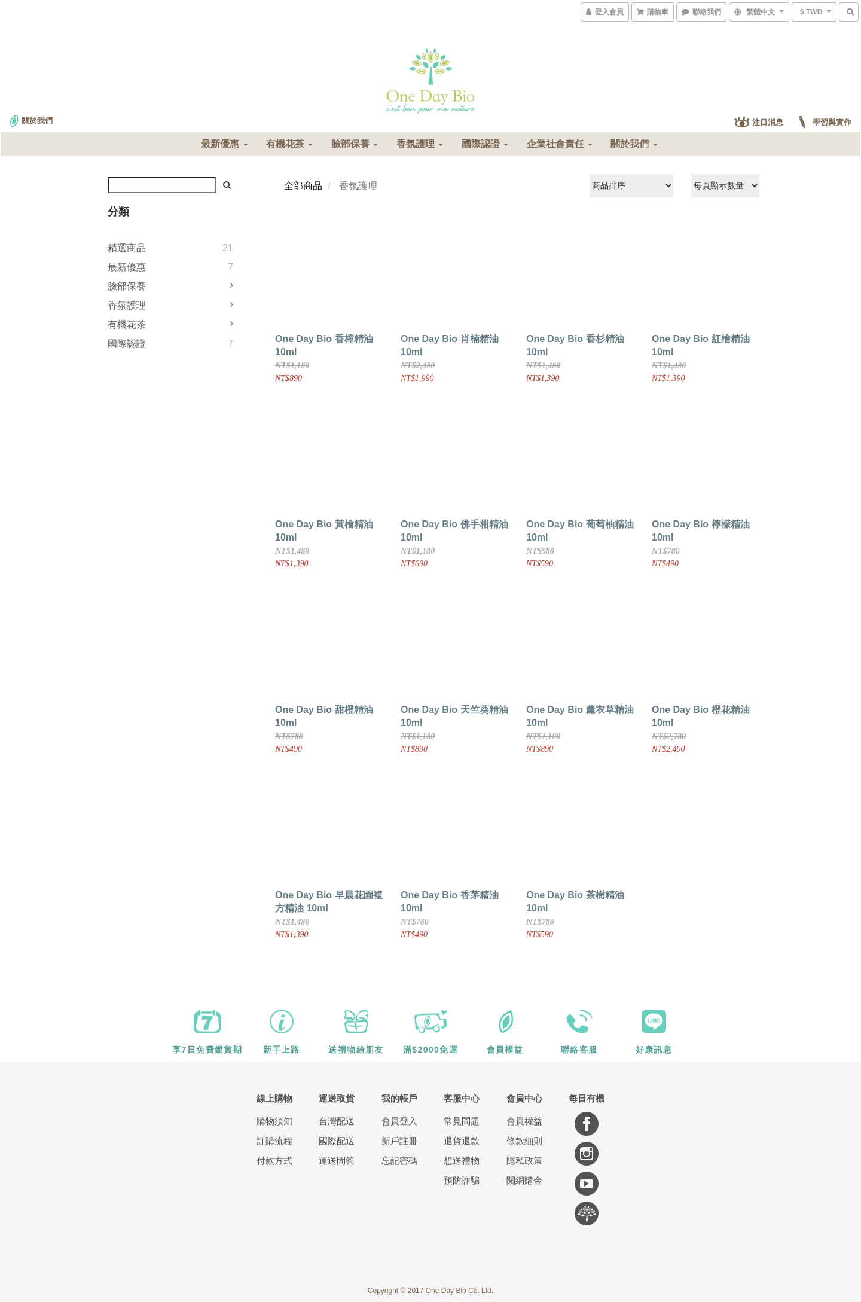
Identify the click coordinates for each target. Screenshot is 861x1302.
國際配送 (337, 1141)
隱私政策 (524, 1160)
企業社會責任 (560, 144)
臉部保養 (354, 144)
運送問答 (337, 1160)
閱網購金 (524, 1180)
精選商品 (127, 248)
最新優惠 (224, 144)
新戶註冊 (399, 1141)
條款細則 (524, 1141)
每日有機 (586, 1098)
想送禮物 (462, 1160)
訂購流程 (274, 1141)
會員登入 (399, 1121)
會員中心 (524, 1098)
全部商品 (303, 186)
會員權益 (524, 1121)
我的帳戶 (399, 1098)
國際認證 (485, 144)
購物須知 (274, 1121)
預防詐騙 (462, 1180)
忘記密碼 (399, 1160)
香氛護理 (419, 144)
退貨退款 (462, 1141)
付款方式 (274, 1160)
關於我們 (633, 144)
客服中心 (462, 1098)
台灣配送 (337, 1121)
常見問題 (462, 1121)
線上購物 (274, 1098)
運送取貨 (337, 1098)
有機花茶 (289, 144)
